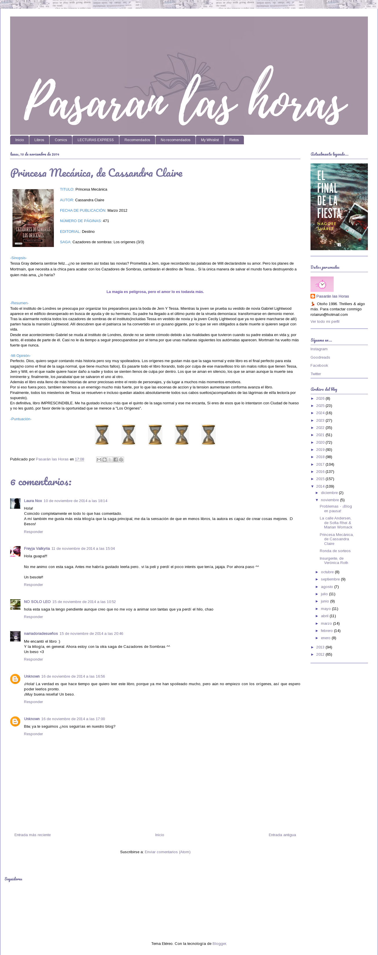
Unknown (32, 676)
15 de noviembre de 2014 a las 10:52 (84, 602)
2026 (321, 398)
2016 (321, 471)
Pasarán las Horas (332, 296)
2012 (321, 654)
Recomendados (137, 140)
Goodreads (320, 357)
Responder (33, 532)
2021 (321, 435)
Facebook (319, 365)
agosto (327, 587)
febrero (327, 630)
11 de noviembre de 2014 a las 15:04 (83, 548)
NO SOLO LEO (37, 602)
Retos (234, 140)
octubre (328, 572)
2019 (321, 449)
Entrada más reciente (32, 835)
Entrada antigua (282, 835)
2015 (321, 479)
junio (325, 601)
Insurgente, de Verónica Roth (334, 560)
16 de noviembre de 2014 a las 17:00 (73, 719)
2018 (321, 457)
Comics (61, 140)
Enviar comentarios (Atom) (168, 852)
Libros (39, 140)
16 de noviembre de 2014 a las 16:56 (73, 676)
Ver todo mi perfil (325, 321)
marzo (327, 623)
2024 (321, 413)
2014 (321, 486)
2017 (321, 464)
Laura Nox (33, 501)
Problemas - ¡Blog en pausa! (336, 508)
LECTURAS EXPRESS (96, 140)
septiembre (331, 579)
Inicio (19, 140)
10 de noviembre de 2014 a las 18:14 (75, 501)
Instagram (319, 349)
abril (325, 616)
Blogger (219, 943)
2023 (321, 420)
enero (326, 638)
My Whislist (210, 140)
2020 (321, 442)
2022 (321, 427)
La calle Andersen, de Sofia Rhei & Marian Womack (336, 522)
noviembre (330, 500)
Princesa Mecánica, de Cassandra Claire (337, 539)
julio (325, 594)
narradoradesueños (41, 633)
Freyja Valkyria (37, 548)
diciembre (330, 493)
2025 (321, 405)
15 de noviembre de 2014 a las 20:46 (91, 633)
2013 (321, 647)
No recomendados (175, 140)
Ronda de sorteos (335, 551)
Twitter (316, 374)
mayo (326, 608)
